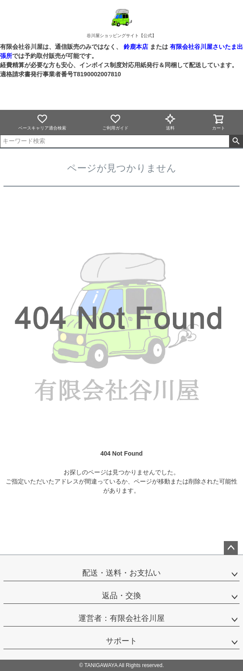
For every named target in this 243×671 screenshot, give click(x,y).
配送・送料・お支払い (121, 573)
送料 (170, 121)
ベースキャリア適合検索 (42, 121)
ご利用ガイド (115, 121)
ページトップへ (231, 548)
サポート (121, 641)
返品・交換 (121, 595)
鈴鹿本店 (136, 46)
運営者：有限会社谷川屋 (121, 618)
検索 (236, 141)
